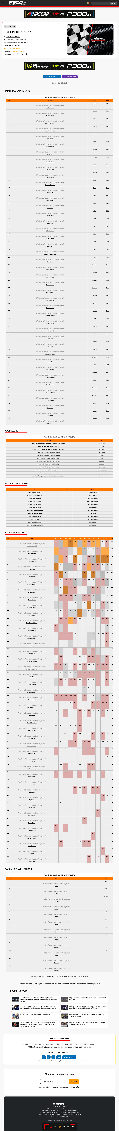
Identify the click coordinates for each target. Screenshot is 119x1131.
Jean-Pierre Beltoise (50, 254)
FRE (80, 538)
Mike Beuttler (50, 146)
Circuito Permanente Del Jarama (55, 449)
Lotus (94, 180)
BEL (75, 538)
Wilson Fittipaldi (50, 400)
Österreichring (55, 467)
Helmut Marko (50, 323)
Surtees (95, 157)
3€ (49, 1057)
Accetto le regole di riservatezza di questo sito (61, 1087)
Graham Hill (50, 362)
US (107, 538)
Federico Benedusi (76, 1114)
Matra (94, 257)
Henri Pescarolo (50, 331)
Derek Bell (50, 408)
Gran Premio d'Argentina (38, 443)
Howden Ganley (50, 238)
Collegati (7, 51)
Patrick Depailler (50, 123)
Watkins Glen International (56, 476)
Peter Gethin (50, 215)
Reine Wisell (50, 208)
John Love (50, 346)
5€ (53, 1057)
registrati (58, 976)
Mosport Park (55, 473)
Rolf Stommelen (50, 354)
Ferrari (95, 149)
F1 (5, 26)
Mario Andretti (50, 177)
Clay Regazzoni (50, 169)
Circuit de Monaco (55, 452)
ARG (56, 538)
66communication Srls (60, 1112)
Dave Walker (50, 200)
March (94, 126)
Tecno (94, 188)
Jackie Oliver (50, 223)
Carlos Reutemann (50, 392)
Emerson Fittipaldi (50, 185)
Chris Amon (50, 262)
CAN (103, 538)
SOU (61, 538)
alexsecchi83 (10, 40)
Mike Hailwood (50, 300)
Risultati (12, 26)
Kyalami (56, 446)
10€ (58, 1057)
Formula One (48, 97)
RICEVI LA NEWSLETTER (59, 1074)
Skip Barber (50, 415)
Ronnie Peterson (50, 131)
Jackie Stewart (50, 108)
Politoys (56, 970)
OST (93, 538)
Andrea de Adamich (50, 315)
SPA (66, 538)
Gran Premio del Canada (44, 473)
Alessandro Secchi (13, 37)
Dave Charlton (50, 385)
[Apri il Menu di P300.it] (2, 3)
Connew (95, 372)
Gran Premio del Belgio (43, 455)
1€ (44, 1057)
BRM (95, 211)
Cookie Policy (64, 1116)
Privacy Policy (55, 1116)
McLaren (94, 265)
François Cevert (50, 115)
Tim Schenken (50, 308)
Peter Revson (50, 285)
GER (89, 538)
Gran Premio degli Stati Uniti (40, 476)
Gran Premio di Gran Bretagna (44, 461)
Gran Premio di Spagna (38, 449)
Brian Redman (50, 231)
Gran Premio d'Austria (44, 467)
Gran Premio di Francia (43, 458)
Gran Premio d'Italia (39, 470)
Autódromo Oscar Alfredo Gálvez (55, 443)
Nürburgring (55, 464)
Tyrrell (95, 103)
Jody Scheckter (50, 292)
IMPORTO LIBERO (69, 1057)
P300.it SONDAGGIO (70, 77)
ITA (98, 538)
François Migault (50, 377)
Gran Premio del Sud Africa (45, 446)
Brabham (94, 357)
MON (70, 538)
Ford (107, 103)
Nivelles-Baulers (55, 455)
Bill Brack (50, 246)
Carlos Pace (50, 338)
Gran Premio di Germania (44, 464)
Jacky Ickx (50, 154)
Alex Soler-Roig (50, 369)
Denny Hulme (50, 269)
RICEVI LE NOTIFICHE (52, 77)
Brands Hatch (57, 461)
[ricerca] (100, 3)
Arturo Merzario (50, 277)
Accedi (52, 976)
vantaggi (85, 976)
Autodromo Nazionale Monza (54, 470)
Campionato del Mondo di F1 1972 (64, 97)
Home (54, 83)
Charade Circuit (55, 458)
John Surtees (50, 162)
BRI (84, 538)
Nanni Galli (50, 192)
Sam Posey (50, 423)
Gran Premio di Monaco (42, 452)
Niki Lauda (50, 138)
